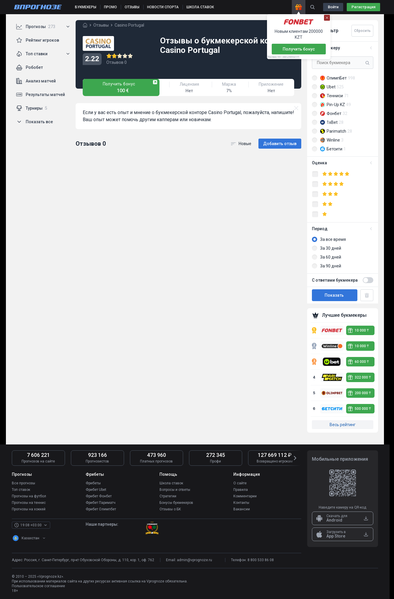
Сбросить (362, 31)
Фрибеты (93, 483)
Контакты (241, 503)
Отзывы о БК (170, 509)
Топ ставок (21, 490)
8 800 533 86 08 (261, 560)
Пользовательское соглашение (38, 586)
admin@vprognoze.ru (194, 560)
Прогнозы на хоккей (28, 509)
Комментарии (245, 496)
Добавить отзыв (280, 143)
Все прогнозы (23, 483)
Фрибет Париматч (100, 503)
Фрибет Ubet (96, 490)
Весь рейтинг (343, 424)
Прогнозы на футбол (29, 496)
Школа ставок (171, 483)
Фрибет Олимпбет (101, 509)
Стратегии (167, 496)
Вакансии (241, 509)
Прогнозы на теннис (29, 503)
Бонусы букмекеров (176, 503)
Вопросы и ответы (174, 490)
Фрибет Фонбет (99, 496)
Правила (240, 490)
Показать (335, 295)
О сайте (240, 483)
